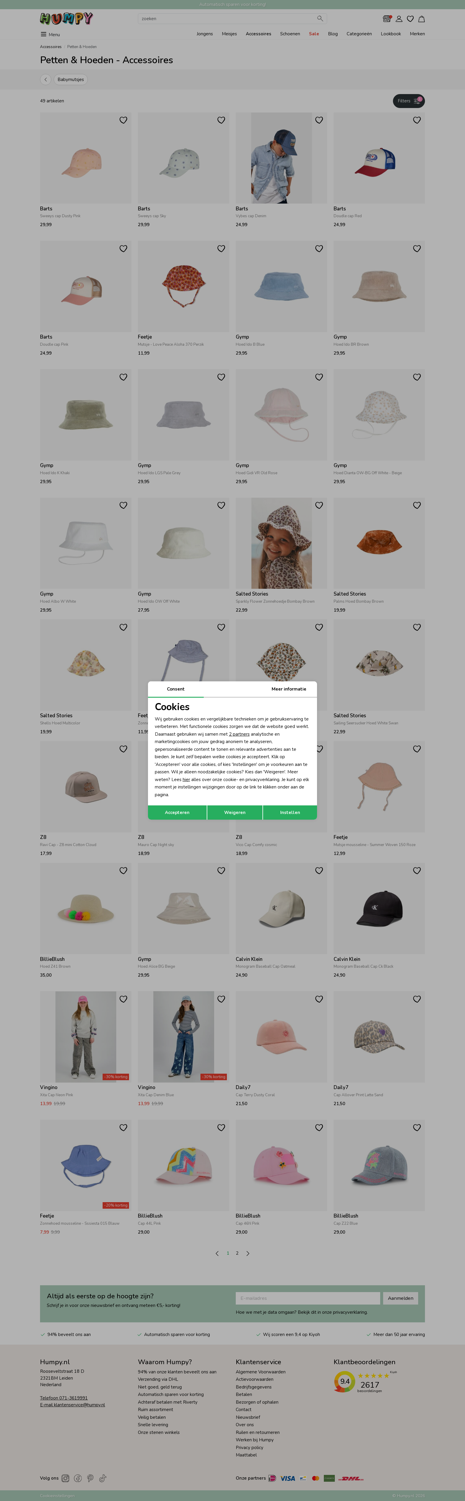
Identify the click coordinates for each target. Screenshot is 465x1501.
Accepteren (177, 812)
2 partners (239, 734)
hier (186, 780)
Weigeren (235, 812)
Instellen (290, 812)
